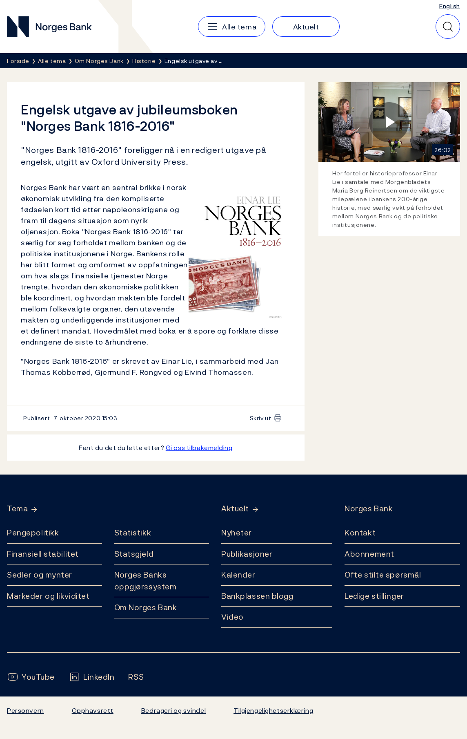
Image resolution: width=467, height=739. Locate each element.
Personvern (25, 710)
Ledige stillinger (374, 596)
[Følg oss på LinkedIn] (92, 677)
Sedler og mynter (39, 574)
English (449, 6)
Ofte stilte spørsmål (383, 574)
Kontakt (360, 532)
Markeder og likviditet (48, 596)
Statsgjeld (134, 554)
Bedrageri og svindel (173, 710)
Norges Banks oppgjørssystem (145, 580)
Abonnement (369, 554)
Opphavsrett (92, 710)
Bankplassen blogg (257, 596)
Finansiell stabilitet (43, 554)
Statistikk (132, 532)
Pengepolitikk (33, 532)
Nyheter (236, 532)
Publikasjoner (246, 554)
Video (232, 617)
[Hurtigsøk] (448, 26)
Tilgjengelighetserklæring (273, 710)
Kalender (238, 574)
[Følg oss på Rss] (136, 677)
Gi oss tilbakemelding (199, 447)
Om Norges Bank (145, 607)
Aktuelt (235, 508)
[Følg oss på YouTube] (31, 677)
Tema (17, 508)
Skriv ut (260, 418)
